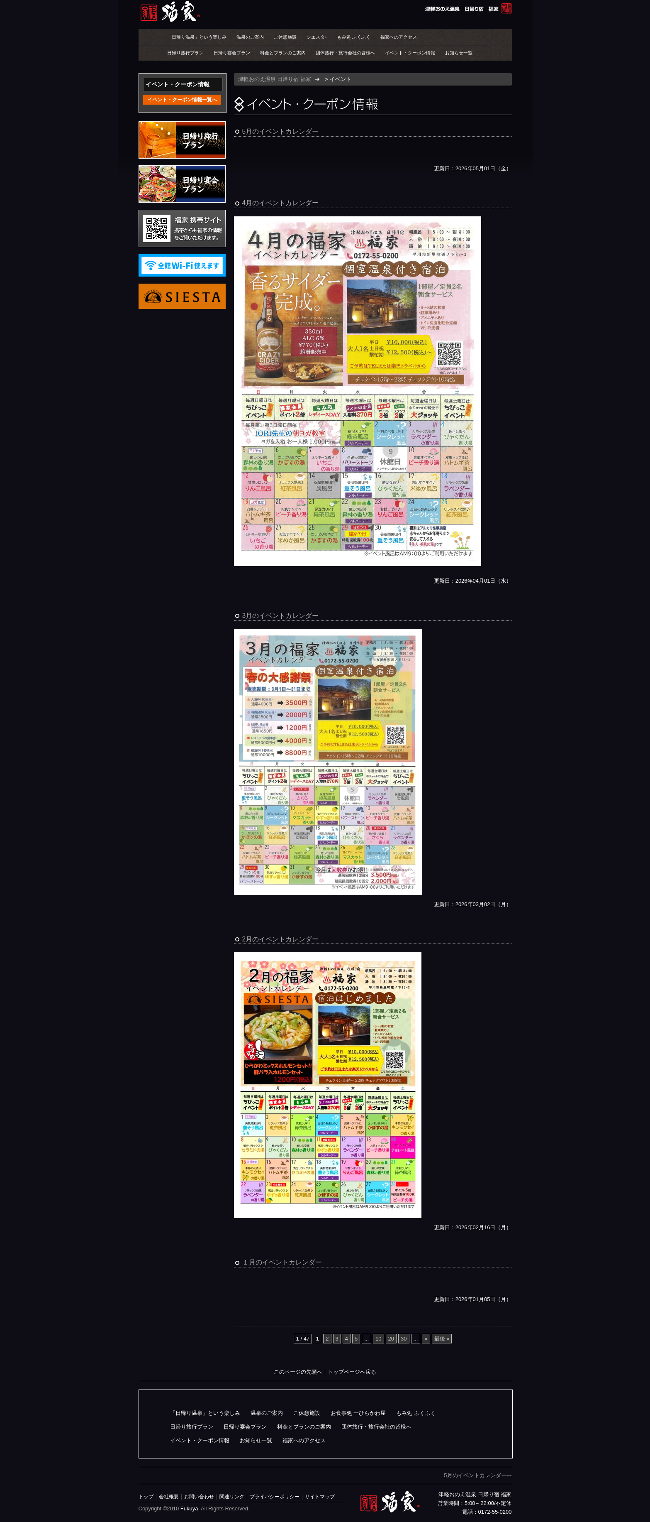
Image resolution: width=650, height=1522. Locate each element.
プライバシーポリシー (274, 1496)
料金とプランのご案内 (283, 52)
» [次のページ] (425, 1339)
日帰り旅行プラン (185, 52)
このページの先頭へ (298, 1372)
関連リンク (231, 1496)
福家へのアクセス (398, 36)
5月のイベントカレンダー (280, 131)
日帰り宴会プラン (232, 52)
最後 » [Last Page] (442, 1339)
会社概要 (169, 1496)
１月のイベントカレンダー (282, 1262)
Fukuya (189, 1508)
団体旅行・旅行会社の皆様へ (345, 52)
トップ (146, 1496)
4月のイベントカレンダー (280, 202)
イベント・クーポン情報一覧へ (182, 100)
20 (391, 1339)
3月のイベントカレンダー (280, 615)
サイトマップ (320, 1496)
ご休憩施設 (285, 36)
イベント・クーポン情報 (410, 52)
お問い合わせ (199, 1496)
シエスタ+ (317, 36)
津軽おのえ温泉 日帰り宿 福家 (325, 11)
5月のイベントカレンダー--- (477, 1475)
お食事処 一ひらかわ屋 (358, 1413)
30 (404, 1339)
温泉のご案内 (250, 36)
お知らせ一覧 (458, 52)
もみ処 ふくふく (353, 36)
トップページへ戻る (352, 1372)
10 (378, 1339)
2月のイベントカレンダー (280, 939)
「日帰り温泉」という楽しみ (196, 36)
